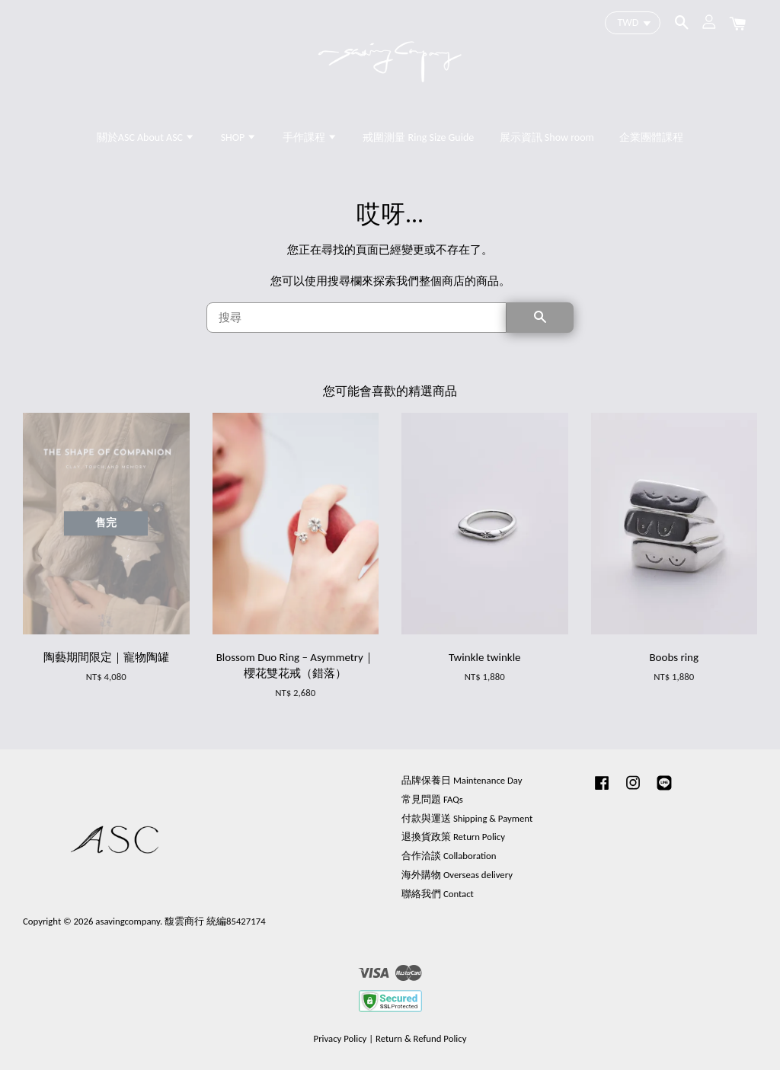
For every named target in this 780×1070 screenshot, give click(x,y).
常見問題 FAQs (432, 799)
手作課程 (310, 137)
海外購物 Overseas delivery (457, 874)
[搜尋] (356, 317)
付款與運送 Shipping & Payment (466, 818)
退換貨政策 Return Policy (453, 836)
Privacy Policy (340, 1038)
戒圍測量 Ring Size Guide (418, 137)
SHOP (239, 137)
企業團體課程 (651, 137)
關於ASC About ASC (146, 137)
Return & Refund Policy (421, 1038)
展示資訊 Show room (547, 137)
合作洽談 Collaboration (449, 855)
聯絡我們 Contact (437, 893)
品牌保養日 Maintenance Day (461, 780)
